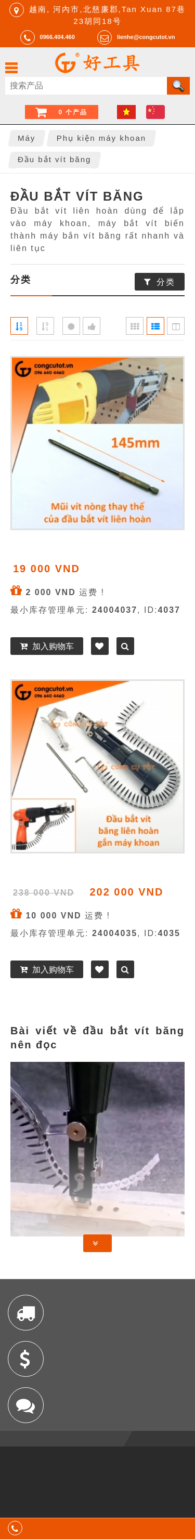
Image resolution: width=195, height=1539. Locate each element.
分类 (166, 282)
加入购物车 (53, 646)
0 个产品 (72, 112)
